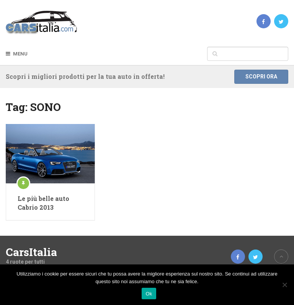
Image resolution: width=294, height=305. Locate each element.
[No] (284, 285)
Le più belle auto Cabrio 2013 (43, 202)
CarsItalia (31, 252)
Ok (148, 294)
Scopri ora (261, 76)
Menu (20, 54)
